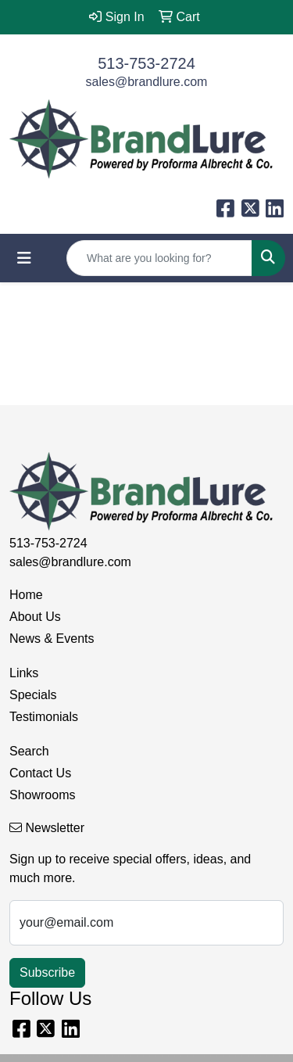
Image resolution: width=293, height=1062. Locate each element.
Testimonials (43, 716)
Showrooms (42, 795)
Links (23, 673)
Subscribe (47, 972)
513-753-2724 (146, 63)
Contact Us (40, 773)
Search (29, 751)
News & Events (51, 638)
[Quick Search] (159, 258)
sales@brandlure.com (147, 81)
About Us (35, 616)
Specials (32, 694)
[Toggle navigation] (24, 258)
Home (26, 594)
